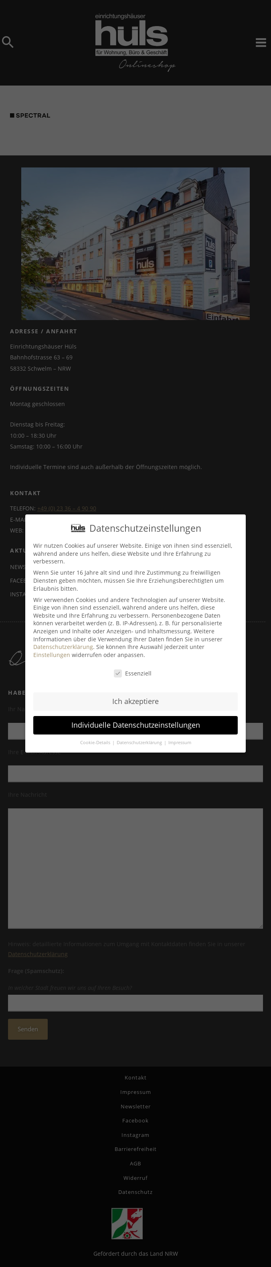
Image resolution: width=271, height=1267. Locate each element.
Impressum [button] (179, 741)
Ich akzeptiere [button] (135, 700)
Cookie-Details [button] (95, 741)
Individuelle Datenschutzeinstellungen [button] (135, 723)
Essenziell (133, 671)
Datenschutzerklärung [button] (140, 741)
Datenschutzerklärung (63, 645)
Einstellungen (51, 653)
